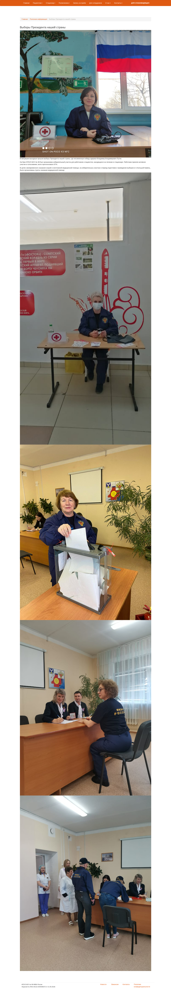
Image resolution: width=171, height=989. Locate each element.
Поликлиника (64, 3)
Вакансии (115, 984)
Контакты (118, 3)
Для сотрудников (95, 3)
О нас (108, 3)
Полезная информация (38, 19)
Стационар (50, 3)
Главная (26, 3)
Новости (103, 984)
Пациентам (37, 3)
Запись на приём (79, 3)
